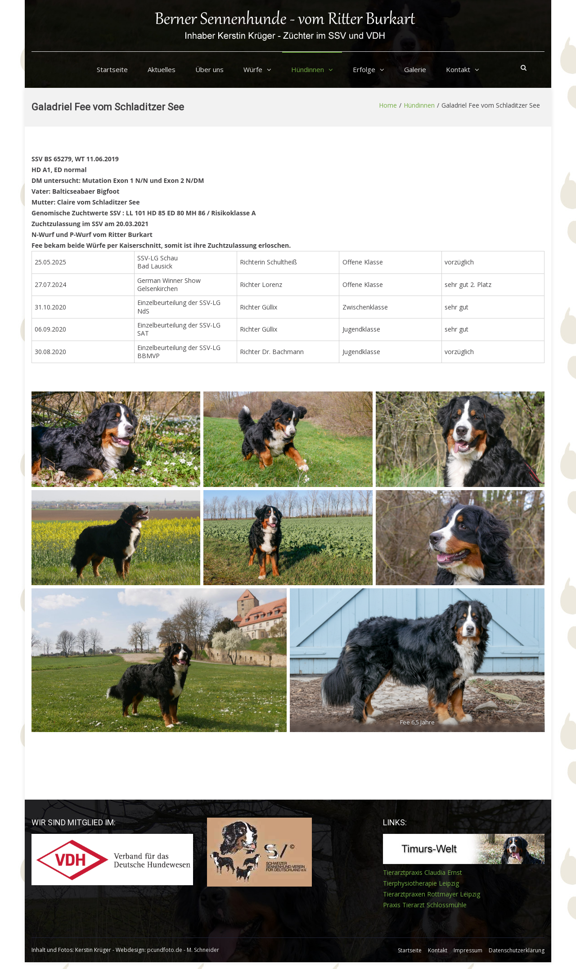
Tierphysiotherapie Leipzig (421, 883)
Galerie (415, 69)
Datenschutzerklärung (516, 950)
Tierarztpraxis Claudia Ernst (422, 872)
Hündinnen (307, 69)
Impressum (468, 950)
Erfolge (364, 69)
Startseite (112, 69)
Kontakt (458, 69)
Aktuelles (162, 69)
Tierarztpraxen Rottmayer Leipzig (431, 894)
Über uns (209, 69)
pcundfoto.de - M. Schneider (183, 950)
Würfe (252, 69)
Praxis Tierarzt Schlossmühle (425, 905)
